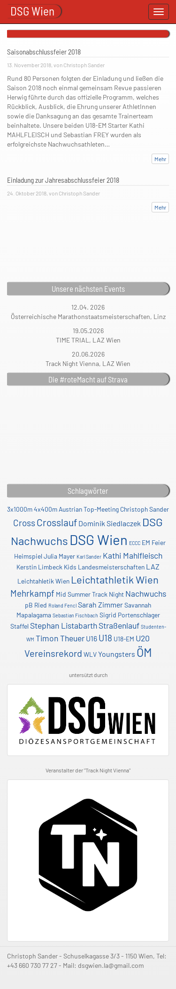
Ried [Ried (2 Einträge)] (40, 605)
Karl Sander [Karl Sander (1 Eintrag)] (89, 556)
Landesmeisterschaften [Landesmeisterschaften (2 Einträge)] (111, 567)
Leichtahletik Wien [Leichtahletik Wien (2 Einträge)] (43, 581)
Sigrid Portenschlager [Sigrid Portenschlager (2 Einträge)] (129, 615)
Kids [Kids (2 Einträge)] (70, 567)
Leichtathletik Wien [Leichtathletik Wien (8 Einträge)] (115, 579)
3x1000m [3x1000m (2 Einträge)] (19, 509)
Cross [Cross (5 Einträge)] (24, 522)
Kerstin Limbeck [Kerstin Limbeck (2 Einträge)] (39, 567)
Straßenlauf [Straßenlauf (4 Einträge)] (119, 625)
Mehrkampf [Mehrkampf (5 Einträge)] (32, 593)
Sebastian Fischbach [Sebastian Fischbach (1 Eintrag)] (75, 615)
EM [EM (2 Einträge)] (146, 542)
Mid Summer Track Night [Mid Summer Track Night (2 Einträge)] (90, 594)
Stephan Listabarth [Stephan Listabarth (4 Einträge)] (63, 625)
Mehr (160, 159)
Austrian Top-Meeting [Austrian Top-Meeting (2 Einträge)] (89, 509)
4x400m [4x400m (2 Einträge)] (45, 509)
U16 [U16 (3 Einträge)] (91, 638)
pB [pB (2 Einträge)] (29, 605)
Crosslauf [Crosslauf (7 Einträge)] (57, 522)
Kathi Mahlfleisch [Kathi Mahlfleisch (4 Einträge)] (132, 555)
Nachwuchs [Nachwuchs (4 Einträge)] (145, 593)
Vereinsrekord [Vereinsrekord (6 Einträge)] (53, 653)
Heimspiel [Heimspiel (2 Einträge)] (28, 556)
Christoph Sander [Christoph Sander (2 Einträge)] (144, 509)
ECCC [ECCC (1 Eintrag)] (134, 543)
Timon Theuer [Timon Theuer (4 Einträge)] (60, 638)
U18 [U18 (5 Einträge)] (105, 637)
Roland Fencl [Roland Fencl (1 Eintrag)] (62, 605)
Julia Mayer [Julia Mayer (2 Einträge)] (59, 556)
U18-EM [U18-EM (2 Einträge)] (124, 639)
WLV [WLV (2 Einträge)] (90, 654)
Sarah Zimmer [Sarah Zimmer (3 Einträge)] (100, 604)
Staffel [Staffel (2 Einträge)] (19, 626)
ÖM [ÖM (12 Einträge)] (144, 652)
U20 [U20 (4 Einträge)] (143, 638)
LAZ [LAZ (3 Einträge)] (153, 566)
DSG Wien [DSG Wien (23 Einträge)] (98, 539)
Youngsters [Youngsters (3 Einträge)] (116, 653)
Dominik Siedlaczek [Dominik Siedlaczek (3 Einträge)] (109, 523)
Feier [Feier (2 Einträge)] (159, 542)
